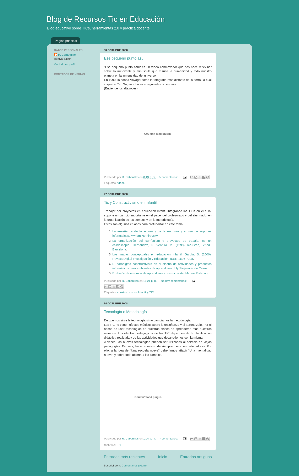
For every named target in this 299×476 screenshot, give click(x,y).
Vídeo (121, 182)
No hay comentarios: (174, 280)
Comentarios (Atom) (134, 465)
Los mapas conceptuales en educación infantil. (148, 254)
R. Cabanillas (67, 54)
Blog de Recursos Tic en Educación (106, 19)
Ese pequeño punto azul (124, 58)
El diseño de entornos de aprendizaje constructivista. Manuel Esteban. (160, 273)
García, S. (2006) (198, 254)
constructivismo (127, 292)
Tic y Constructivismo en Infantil (130, 202)
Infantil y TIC (146, 292)
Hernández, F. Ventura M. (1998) (160, 245)
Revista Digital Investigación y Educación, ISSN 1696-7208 (152, 258)
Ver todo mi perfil (64, 64)
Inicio (162, 457)
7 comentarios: (168, 438)
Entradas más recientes (124, 457)
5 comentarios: (168, 177)
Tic (119, 444)
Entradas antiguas (196, 457)
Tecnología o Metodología (125, 312)
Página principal (66, 41)
